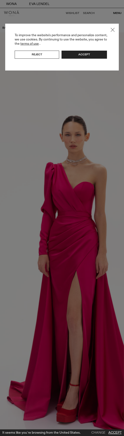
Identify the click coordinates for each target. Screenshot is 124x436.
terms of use (29, 43)
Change (98, 433)
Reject (37, 54)
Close (112, 30)
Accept (115, 433)
